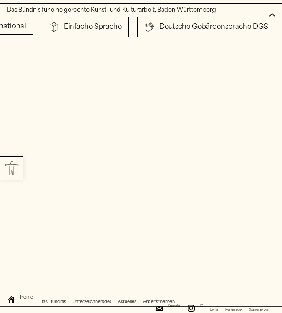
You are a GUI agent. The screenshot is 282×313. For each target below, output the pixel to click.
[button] (11, 168)
